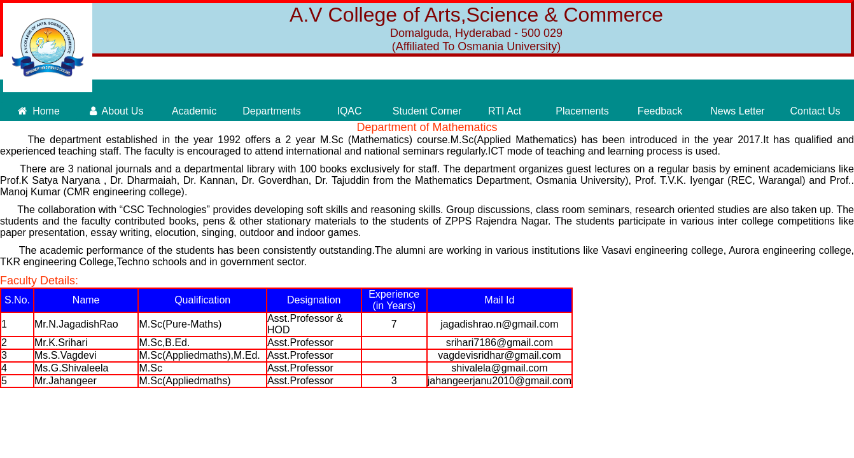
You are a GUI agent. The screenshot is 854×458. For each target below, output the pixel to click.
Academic (194, 111)
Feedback (660, 111)
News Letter (737, 111)
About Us (117, 111)
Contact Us (815, 111)
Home (39, 111)
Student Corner (427, 111)
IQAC (349, 111)
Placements (582, 111)
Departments (271, 111)
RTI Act (504, 111)
